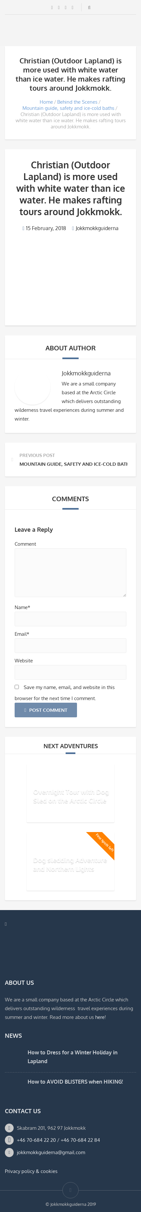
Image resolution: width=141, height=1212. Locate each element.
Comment (25, 544)
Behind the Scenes (77, 102)
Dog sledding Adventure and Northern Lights (70, 864)
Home (46, 102)
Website (24, 661)
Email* (22, 634)
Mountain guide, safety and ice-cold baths (68, 108)
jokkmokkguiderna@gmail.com (51, 1152)
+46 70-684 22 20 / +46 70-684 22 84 (58, 1140)
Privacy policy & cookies (31, 1171)
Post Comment (45, 710)
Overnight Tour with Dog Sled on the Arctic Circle (71, 795)
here (100, 1017)
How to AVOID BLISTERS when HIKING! (75, 1081)
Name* (22, 607)
